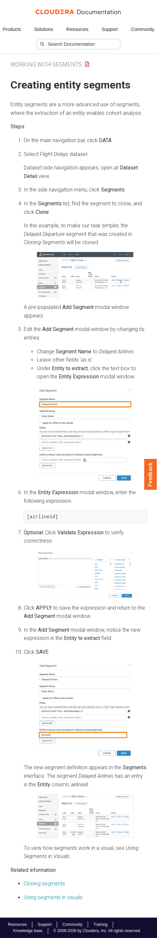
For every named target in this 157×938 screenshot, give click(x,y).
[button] (85, 275)
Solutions (43, 29)
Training (100, 924)
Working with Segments (46, 64)
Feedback (150, 474)
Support (110, 29)
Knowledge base (28, 930)
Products (12, 29)
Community (142, 29)
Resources (77, 29)
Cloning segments (44, 883)
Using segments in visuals (53, 897)
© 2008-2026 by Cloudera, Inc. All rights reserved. (97, 930)
